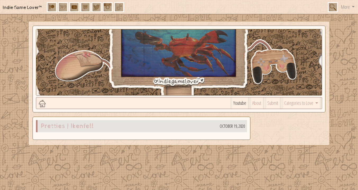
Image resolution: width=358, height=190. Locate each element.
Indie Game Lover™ (23, 7)
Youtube (239, 103)
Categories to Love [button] (299, 103)
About (256, 103)
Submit (272, 103)
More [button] (346, 7)
